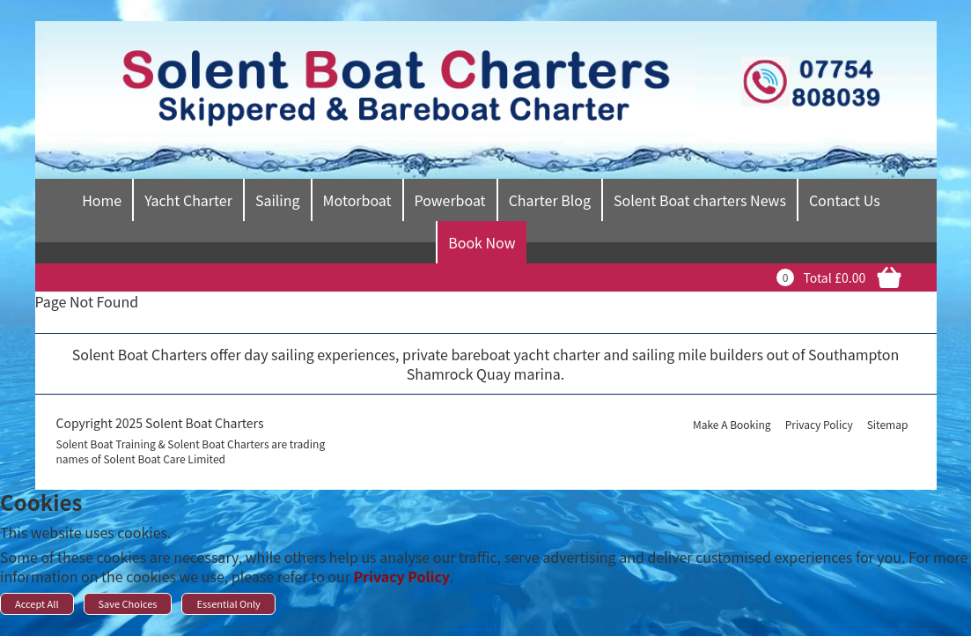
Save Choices (128, 603)
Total (817, 277)
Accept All (37, 603)
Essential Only (228, 603)
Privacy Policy (401, 576)
